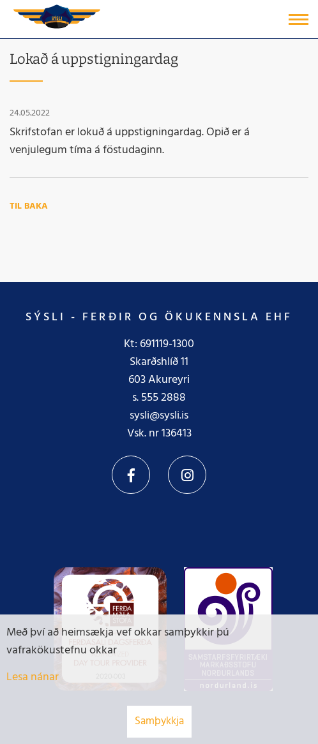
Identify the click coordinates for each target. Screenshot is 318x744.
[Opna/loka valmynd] (298, 19)
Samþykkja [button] (159, 721)
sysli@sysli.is (159, 415)
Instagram (187, 475)
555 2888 (163, 398)
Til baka (29, 206)
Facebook (131, 475)
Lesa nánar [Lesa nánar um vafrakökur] (32, 677)
